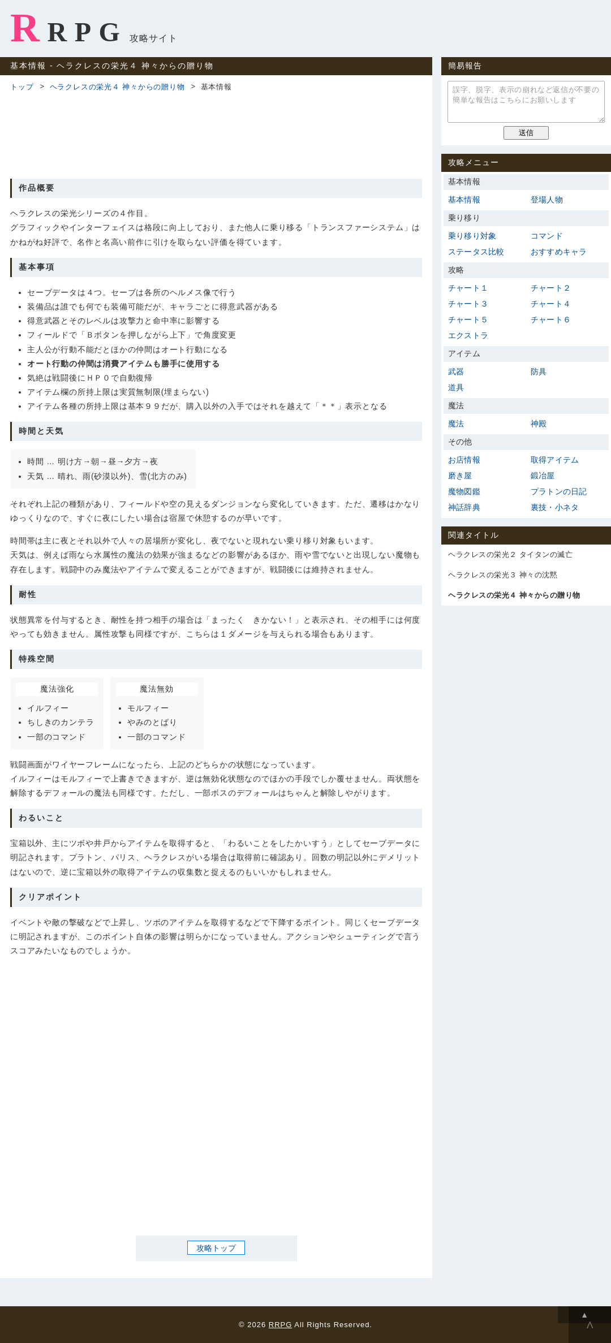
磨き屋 (460, 475)
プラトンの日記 (559, 491)
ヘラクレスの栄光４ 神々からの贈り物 (117, 87)
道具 (456, 387)
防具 (539, 371)
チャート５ (468, 319)
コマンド (547, 235)
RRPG (68, 27)
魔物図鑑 (464, 491)
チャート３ (468, 303)
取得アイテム (555, 459)
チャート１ (468, 287)
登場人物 (547, 199)
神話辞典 (464, 507)
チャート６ (551, 319)
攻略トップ (216, 1248)
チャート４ (551, 303)
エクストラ (468, 335)
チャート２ (551, 287)
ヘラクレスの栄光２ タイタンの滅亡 (510, 554)
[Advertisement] (216, 133)
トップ (21, 87)
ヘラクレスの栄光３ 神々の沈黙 (502, 575)
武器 (456, 371)
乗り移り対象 (472, 235)
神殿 (539, 423)
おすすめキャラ (559, 251)
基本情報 (464, 199)
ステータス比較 (476, 251)
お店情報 (464, 459)
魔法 (456, 423)
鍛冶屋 (543, 475)
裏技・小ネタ (555, 507)
